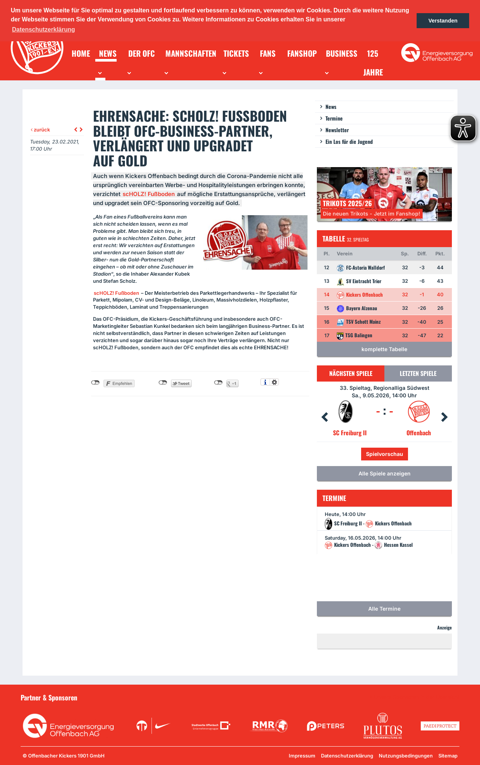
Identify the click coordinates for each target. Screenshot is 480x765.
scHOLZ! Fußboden (149, 194)
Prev (324, 417)
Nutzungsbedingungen (406, 756)
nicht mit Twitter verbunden (163, 382)
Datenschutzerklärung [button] (43, 29)
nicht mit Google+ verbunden (218, 382)
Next (444, 417)
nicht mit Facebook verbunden (95, 382)
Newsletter (337, 130)
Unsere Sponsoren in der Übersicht (416, 697)
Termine (334, 118)
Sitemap (448, 756)
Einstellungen (274, 382)
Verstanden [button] (443, 21)
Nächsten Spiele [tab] (350, 373)
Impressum (302, 756)
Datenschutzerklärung (347, 756)
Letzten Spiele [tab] (418, 373)
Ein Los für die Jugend (349, 141)
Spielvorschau (384, 454)
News (331, 106)
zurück (40, 130)
